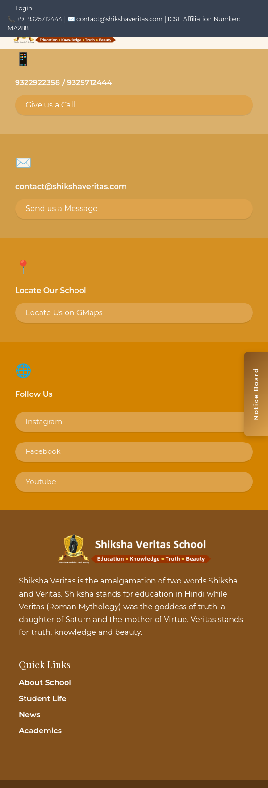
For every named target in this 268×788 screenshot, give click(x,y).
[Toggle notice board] (256, 394)
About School (45, 682)
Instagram (43, 421)
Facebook (42, 451)
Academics (40, 730)
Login (23, 8)
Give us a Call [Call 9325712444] (50, 104)
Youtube (40, 481)
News (30, 714)
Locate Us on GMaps (63, 312)
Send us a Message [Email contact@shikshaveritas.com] (61, 208)
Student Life (43, 698)
